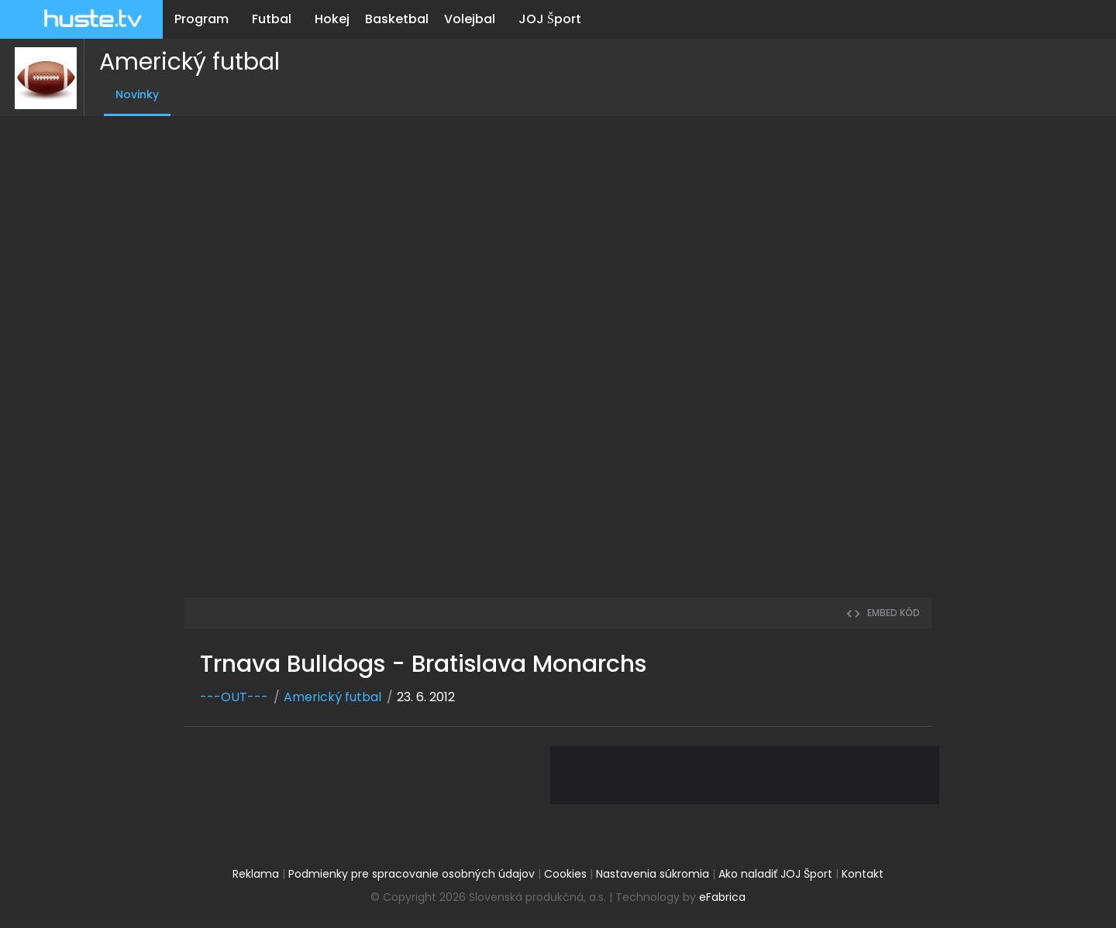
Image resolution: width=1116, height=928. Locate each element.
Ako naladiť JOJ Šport (775, 874)
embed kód (883, 612)
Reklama (255, 874)
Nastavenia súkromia (652, 874)
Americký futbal (182, 62)
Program (201, 19)
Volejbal (469, 19)
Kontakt (863, 874)
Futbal (271, 19)
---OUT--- (234, 697)
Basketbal (397, 19)
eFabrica (722, 897)
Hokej (332, 19)
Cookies (565, 874)
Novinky (130, 94)
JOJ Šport (549, 19)
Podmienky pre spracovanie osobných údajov (411, 874)
